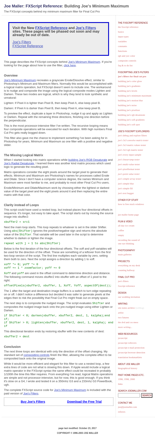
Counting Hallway (126, 270)
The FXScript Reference (128, 27)
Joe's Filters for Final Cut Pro (132, 76)
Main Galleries (125, 254)
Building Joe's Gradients (129, 86)
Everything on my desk (129, 265)
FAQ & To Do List (125, 65)
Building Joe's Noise (127, 105)
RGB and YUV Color (126, 55)
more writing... (125, 327)
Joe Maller (13, 6)
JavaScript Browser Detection (131, 352)
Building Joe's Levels (127, 90)
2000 (132, 379)
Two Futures (123, 317)
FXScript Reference (44, 6)
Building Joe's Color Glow (130, 81)
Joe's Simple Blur (126, 183)
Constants (122, 46)
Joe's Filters (86, 28)
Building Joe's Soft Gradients (131, 119)
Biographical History (127, 368)
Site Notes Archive (126, 307)
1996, (120, 379)
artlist (120, 312)
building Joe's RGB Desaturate (87, 159)
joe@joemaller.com (127, 407)
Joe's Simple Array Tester (129, 178)
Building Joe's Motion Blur (130, 100)
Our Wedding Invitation (129, 297)
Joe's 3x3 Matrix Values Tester (132, 145)
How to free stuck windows (131, 204)
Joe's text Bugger (126, 193)
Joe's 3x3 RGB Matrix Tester (130, 150)
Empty (121, 235)
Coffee (121, 230)
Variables (122, 41)
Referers (121, 411)
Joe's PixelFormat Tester (129, 169)
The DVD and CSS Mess (128, 322)
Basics (121, 31)
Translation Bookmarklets (130, 357)
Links (120, 384)
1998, (127, 379)
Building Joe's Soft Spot (129, 124)
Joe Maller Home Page (128, 214)
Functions (122, 51)
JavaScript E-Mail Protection (131, 347)
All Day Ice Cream (126, 225)
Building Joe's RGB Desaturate (131, 115)
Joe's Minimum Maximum (84, 61)
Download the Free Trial (84, 401)
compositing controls (37, 355)
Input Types (123, 36)
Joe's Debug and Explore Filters (132, 135)
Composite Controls (127, 60)
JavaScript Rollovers (127, 342)
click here (70, 65)
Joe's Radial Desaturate (19, 163)
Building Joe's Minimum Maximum (134, 95)
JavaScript (122, 338)
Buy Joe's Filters (33, 401)
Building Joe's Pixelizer (129, 110)
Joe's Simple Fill (125, 188)
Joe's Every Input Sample (129, 154)
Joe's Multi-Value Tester (129, 164)
